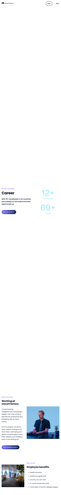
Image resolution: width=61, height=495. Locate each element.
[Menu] (57, 3)
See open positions (9, 212)
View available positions (10, 447)
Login (49, 3)
